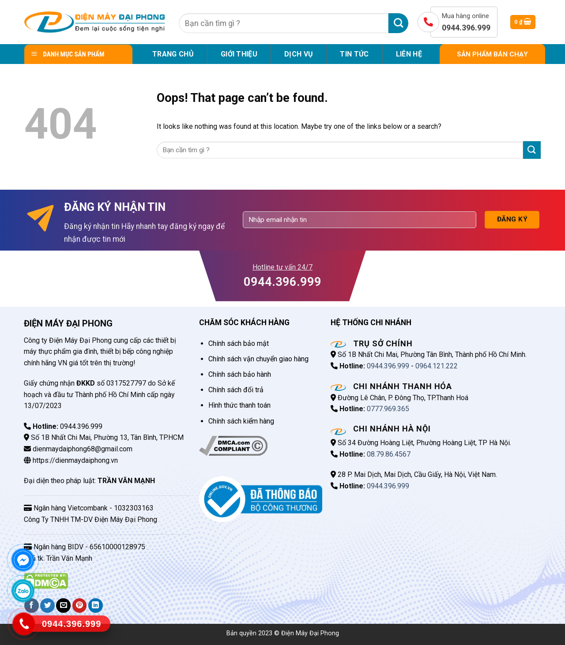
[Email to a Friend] (63, 605)
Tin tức (354, 54)
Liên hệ (409, 54)
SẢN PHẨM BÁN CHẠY (492, 54)
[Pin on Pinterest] (79, 605)
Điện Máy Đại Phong (310, 633)
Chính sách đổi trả (236, 390)
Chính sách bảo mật (238, 343)
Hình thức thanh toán (239, 405)
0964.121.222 (436, 366)
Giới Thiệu (239, 54)
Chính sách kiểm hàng (241, 421)
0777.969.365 (388, 409)
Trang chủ (173, 54)
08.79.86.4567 (389, 454)
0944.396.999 (388, 366)
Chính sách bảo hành (239, 374)
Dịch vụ (298, 54)
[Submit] (398, 23)
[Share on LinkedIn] (95, 605)
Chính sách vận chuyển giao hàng (258, 359)
